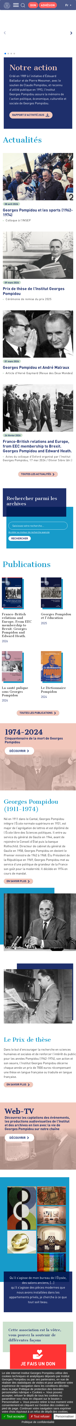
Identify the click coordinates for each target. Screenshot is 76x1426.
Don (33, 5)
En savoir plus (16, 809)
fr (68, 5)
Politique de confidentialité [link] (38, 1422)
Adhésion (48, 5)
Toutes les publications (36, 640)
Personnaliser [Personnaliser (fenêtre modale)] (65, 1416)
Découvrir (17, 678)
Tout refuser (40, 1416)
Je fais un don (38, 1291)
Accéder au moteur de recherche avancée (29, 460)
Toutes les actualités (36, 401)
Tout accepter (14, 1416)
